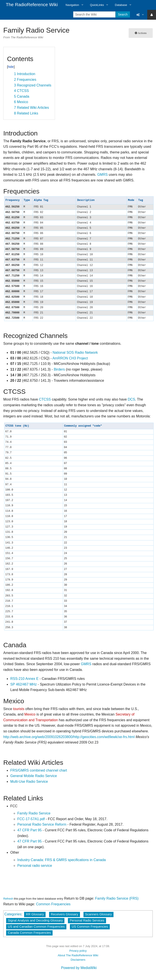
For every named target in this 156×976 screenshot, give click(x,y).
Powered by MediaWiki (79, 968)
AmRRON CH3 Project (70, 358)
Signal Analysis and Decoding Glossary (35, 920)
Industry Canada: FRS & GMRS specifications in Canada (61, 860)
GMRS (102, 174)
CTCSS (45, 399)
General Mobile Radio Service (33, 776)
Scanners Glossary (98, 914)
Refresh (8, 898)
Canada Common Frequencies (29, 932)
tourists (18, 709)
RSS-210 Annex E (24, 679)
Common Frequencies (53, 904)
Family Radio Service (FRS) (116, 898)
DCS (131, 399)
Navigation (72, 5)
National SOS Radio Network (75, 352)
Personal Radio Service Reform (41, 824)
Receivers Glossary (64, 914)
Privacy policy (78, 950)
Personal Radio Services (87, 920)
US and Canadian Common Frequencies (36, 926)
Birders (59, 369)
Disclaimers (78, 959)
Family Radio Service (33, 813)
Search (123, 14)
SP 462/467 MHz (23, 684)
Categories (12, 914)
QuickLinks (97, 5)
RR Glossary (35, 914)
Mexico (29, 714)
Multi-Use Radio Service (29, 781)
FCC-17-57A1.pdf (31, 819)
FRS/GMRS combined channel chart (38, 770)
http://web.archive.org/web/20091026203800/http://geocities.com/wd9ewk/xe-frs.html (69, 737)
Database (121, 5)
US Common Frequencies (90, 926)
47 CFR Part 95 (29, 830)
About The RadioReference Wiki (78, 955)
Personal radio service (34, 865)
